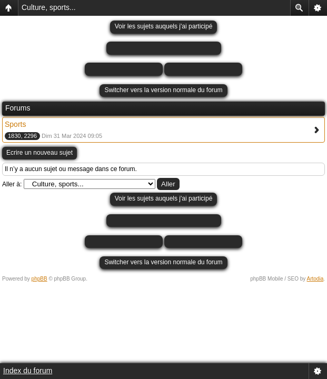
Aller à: (12, 184)
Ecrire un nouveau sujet (39, 152)
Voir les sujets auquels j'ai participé (164, 26)
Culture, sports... (49, 7)
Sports (15, 124)
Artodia (315, 279)
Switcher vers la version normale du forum (163, 90)
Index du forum (27, 370)
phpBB (39, 279)
